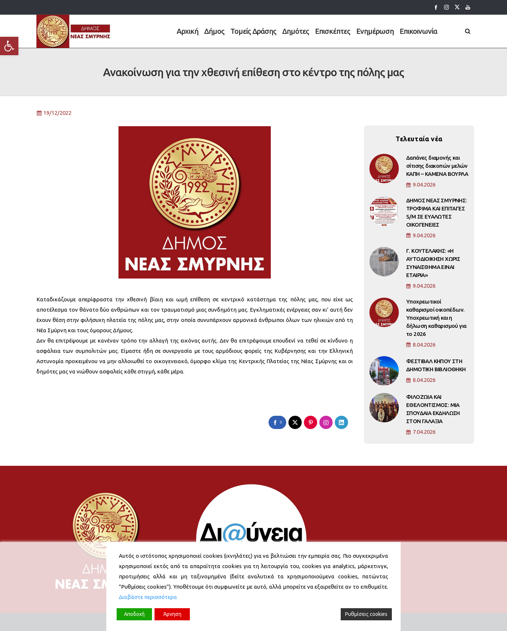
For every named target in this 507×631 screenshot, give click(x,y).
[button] (9, 46)
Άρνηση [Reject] (172, 614)
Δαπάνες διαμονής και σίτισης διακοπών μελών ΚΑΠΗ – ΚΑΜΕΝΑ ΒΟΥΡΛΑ (437, 170)
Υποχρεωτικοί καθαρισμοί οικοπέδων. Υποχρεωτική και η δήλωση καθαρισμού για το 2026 (436, 322)
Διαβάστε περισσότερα (148, 597)
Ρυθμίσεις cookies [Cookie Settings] (366, 614)
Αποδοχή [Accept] (134, 614)
